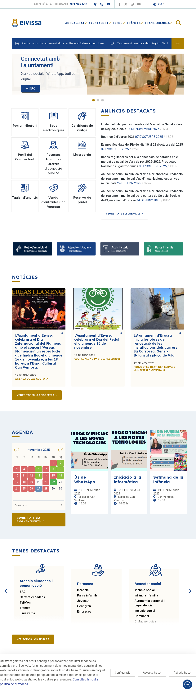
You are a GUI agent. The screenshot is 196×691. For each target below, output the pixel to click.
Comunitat (142, 616)
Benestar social (148, 584)
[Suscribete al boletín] (32, 249)
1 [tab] (93, 100)
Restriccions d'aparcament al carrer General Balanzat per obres (63, 43)
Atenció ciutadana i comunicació (36, 583)
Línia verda (27, 613)
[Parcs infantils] (163, 249)
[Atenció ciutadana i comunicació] (76, 249)
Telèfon (25, 602)
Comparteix (61, 333)
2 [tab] (98, 100)
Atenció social (145, 590)
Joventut (83, 601)
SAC (23, 592)
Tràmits (25, 608)
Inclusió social (145, 611)
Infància (83, 590)
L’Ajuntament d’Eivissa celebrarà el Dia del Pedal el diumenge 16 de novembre (96, 341)
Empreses (84, 611)
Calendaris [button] (39, 505)
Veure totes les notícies (35, 394)
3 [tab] (102, 100)
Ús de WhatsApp (84, 479)
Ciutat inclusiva (145, 621)
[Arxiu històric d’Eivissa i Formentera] (120, 249)
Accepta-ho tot (152, 672)
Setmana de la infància (168, 479)
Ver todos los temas (33, 639)
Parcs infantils (87, 595)
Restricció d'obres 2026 (117, 137)
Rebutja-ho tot (182, 672)
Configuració (122, 672)
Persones (85, 584)
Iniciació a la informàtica (127, 479)
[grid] (38, 476)
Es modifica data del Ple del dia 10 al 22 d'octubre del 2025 (142, 144)
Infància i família (146, 595)
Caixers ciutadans (32, 597)
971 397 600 (78, 4)
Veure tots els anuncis (123, 213)
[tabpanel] (98, 74)
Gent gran (84, 606)
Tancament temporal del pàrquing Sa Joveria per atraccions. (156, 43)
